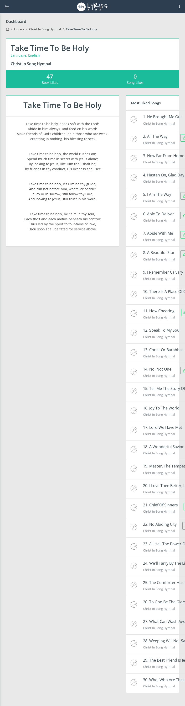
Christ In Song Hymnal (45, 29)
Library (19, 29)
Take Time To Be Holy (81, 29)
